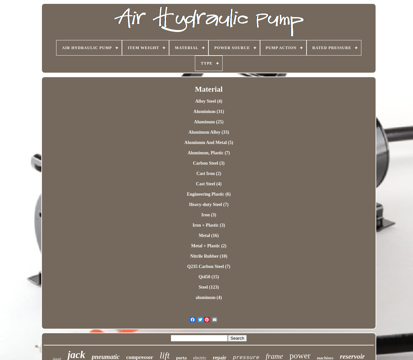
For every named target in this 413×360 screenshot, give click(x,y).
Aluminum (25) (208, 121)
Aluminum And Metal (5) (208, 142)
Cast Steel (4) (208, 183)
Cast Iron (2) (208, 173)
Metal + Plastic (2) (208, 245)
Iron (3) (208, 214)
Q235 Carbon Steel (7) (208, 266)
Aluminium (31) (208, 111)
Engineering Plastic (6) (209, 194)
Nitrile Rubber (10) (208, 256)
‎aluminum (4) (209, 297)
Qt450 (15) (208, 276)
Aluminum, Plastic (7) (208, 152)
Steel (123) (209, 287)
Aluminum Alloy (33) (208, 132)
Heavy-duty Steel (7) (208, 204)
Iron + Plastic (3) (209, 225)
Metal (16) (209, 235)
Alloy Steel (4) (208, 101)
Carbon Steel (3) (209, 163)
